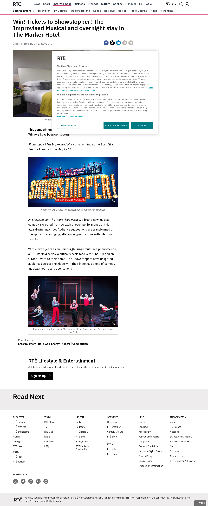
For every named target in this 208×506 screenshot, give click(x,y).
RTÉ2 (47, 436)
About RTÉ (175, 422)
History (16, 436)
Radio (148, 4)
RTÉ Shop (112, 436)
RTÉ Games (19, 422)
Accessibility (145, 431)
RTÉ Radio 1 (82, 431)
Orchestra (112, 422)
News (36, 4)
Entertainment (62, 4)
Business (79, 4)
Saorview (175, 451)
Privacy (200, 502)
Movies (122, 10)
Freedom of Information (151, 465)
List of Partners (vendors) (70, 116)
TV (45, 426)
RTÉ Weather (114, 426)
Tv (140, 4)
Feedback (144, 426)
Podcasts (80, 426)
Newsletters (176, 456)
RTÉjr (47, 446)
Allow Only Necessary (116, 125)
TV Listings (60, 10)
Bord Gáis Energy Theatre (54, 343)
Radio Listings (138, 10)
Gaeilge (118, 4)
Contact (143, 422)
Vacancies (175, 431)
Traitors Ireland (80, 10)
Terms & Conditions (148, 446)
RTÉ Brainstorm (21, 431)
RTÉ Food (18, 456)
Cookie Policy (145, 461)
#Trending (167, 10)
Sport (46, 4)
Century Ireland (115, 431)
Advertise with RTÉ (179, 441)
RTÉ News (49, 441)
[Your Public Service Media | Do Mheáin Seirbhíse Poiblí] (18, 499)
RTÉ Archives (19, 426)
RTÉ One (48, 431)
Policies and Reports (149, 436)
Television (44, 10)
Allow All (142, 125)
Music (153, 10)
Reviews (109, 10)
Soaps (97, 10)
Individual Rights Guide (150, 451)
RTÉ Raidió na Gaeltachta (83, 448)
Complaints (144, 441)
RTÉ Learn (18, 446)
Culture (105, 4)
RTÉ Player (49, 422)
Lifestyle (92, 4)
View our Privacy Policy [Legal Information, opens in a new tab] (84, 90)
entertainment (22, 10)
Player (132, 4)
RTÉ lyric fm (82, 441)
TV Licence (175, 426)
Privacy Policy (145, 456)
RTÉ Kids (111, 449)
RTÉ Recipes (19, 461)
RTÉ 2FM (80, 436)
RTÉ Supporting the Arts (182, 461)
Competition (80, 343)
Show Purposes (68, 125)
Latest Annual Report (181, 436)
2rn (171, 446)
